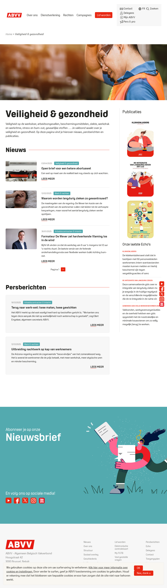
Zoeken (154, 8)
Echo (148, 547)
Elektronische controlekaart (122, 549)
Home (9, 31)
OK (138, 568)
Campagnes (82, 13)
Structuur (88, 551)
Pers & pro (126, 19)
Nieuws (87, 543)
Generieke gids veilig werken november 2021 (140, 304)
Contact (125, 8)
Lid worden (101, 13)
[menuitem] (32, 14)
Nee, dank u (144, 573)
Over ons (32, 13)
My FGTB (119, 554)
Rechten (67, 13)
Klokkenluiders (129, 248)
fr (143, 8)
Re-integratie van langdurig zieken (139, 277)
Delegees (126, 12)
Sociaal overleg (91, 555)
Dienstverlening (49, 13)
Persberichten (153, 543)
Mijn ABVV (126, 15)
